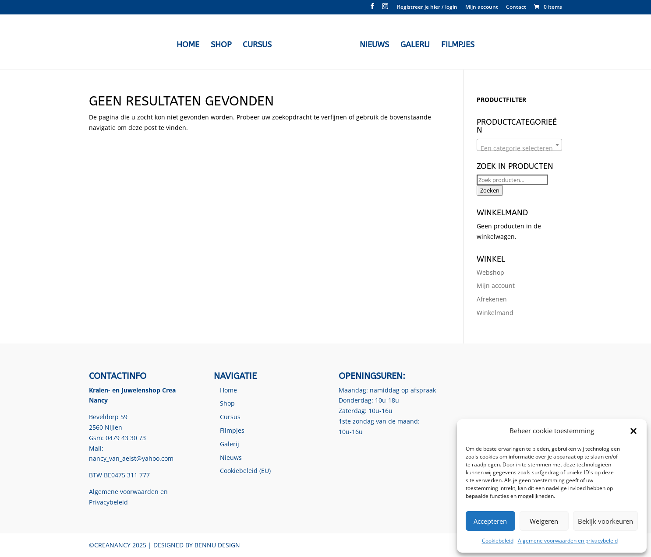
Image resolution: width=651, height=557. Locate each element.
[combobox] (519, 145)
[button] (633, 431)
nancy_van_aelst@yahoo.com (131, 458)
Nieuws (374, 45)
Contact (516, 7)
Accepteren (490, 521)
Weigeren (544, 521)
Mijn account (481, 7)
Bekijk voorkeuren (605, 521)
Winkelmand (495, 312)
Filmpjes (457, 45)
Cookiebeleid (497, 540)
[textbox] (519, 148)
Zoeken (489, 190)
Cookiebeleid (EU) (245, 470)
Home (188, 45)
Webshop (490, 272)
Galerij (415, 45)
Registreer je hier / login (427, 7)
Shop (221, 45)
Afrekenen (492, 299)
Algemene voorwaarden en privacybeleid (568, 540)
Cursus (257, 45)
